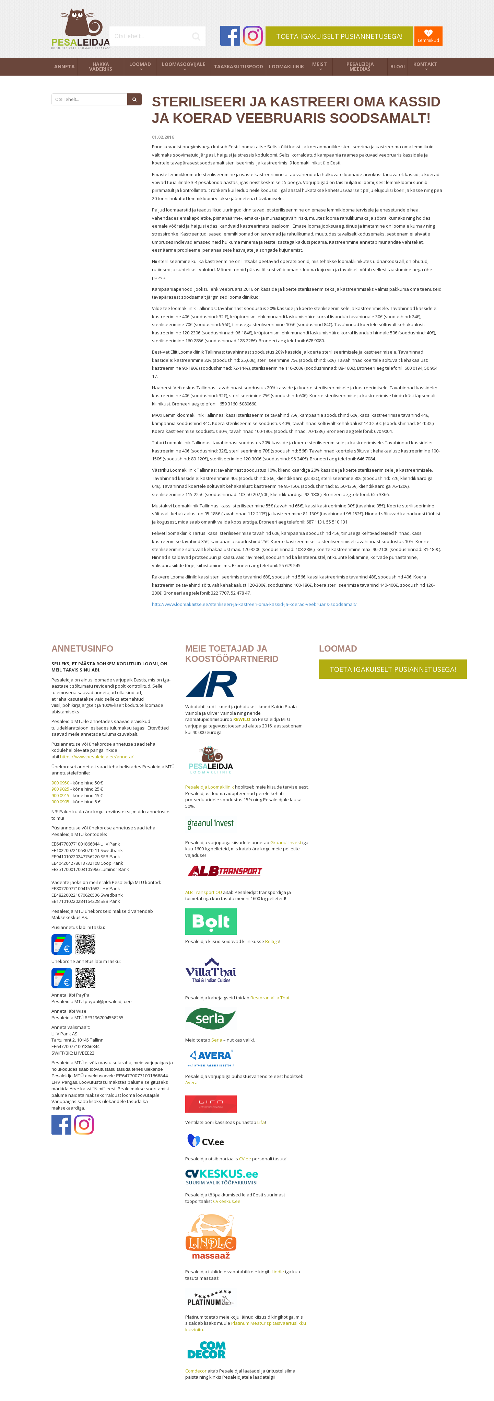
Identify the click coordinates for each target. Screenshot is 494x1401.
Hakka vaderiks (100, 66)
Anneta (64, 66)
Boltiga (272, 941)
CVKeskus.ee (226, 1201)
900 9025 (60, 789)
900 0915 (60, 795)
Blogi (397, 66)
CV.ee (245, 1159)
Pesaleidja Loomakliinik (209, 787)
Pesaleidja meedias (360, 66)
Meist (319, 64)
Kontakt (425, 64)
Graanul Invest (285, 842)
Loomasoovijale (183, 64)
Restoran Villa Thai (269, 998)
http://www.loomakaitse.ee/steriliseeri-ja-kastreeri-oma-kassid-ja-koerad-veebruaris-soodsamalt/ (254, 604)
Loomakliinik (286, 66)
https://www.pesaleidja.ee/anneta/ (96, 757)
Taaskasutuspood (238, 66)
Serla (216, 1040)
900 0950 (60, 783)
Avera (191, 1082)
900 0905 (60, 802)
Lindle (278, 1271)
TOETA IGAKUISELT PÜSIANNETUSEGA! (339, 36)
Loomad (140, 64)
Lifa (261, 1122)
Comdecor (196, 1371)
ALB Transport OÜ (203, 892)
